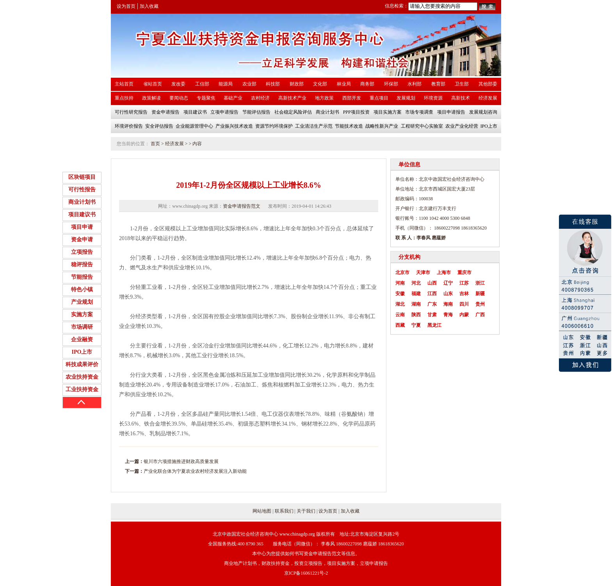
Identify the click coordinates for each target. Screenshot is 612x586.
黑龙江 (434, 325)
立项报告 (82, 252)
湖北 (400, 304)
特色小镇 (82, 289)
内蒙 (464, 314)
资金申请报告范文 (241, 206)
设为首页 (126, 6)
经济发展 (174, 143)
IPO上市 (82, 352)
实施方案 (82, 314)
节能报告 (82, 277)
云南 (400, 314)
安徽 (400, 293)
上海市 (444, 272)
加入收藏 (149, 6)
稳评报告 (82, 264)
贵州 (480, 304)
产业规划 (82, 302)
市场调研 (82, 327)
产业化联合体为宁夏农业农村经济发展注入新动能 (195, 471)
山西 (432, 283)
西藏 (400, 325)
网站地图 (262, 511)
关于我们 (306, 511)
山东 (448, 293)
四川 (464, 304)
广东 (432, 304)
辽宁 (448, 283)
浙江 (480, 283)
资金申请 (82, 239)
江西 (432, 293)
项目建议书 (82, 214)
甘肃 (432, 314)
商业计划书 (82, 202)
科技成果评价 (82, 364)
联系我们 (284, 511)
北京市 (402, 272)
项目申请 (82, 227)
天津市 (423, 272)
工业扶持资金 (82, 389)
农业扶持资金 (82, 377)
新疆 (480, 293)
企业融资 (82, 339)
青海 (448, 314)
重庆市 (464, 272)
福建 (416, 293)
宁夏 (416, 325)
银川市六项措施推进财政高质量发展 (181, 461)
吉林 (464, 293)
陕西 (416, 314)
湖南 (416, 304)
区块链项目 (82, 177)
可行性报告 (82, 189)
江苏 (464, 283)
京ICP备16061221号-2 (306, 573)
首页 (155, 143)
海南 (448, 304)
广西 (480, 314)
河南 (400, 283)
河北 (416, 283)
